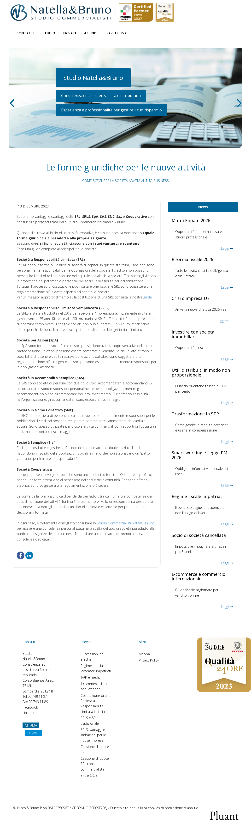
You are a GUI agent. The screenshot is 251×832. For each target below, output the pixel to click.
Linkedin (29, 712)
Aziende (91, 33)
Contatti (25, 33)
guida (147, 297)
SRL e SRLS (89, 775)
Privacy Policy (149, 660)
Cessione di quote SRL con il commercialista (95, 763)
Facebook (30, 707)
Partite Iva (116, 33)
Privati (69, 33)
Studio (48, 33)
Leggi (225, 248)
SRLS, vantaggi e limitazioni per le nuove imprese (93, 735)
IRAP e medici (91, 677)
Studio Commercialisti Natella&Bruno (125, 523)
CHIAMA (31, 725)
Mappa (144, 654)
